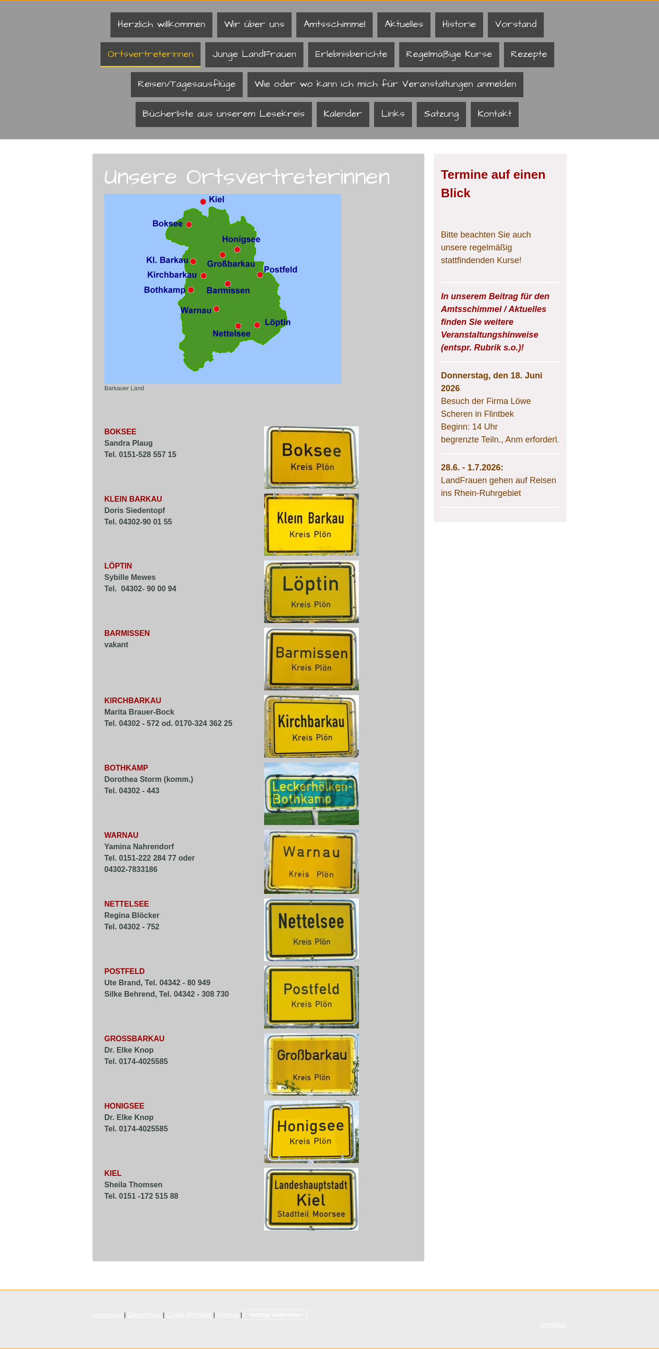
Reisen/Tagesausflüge (187, 84)
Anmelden (553, 1324)
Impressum (107, 1314)
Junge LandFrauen (254, 54)
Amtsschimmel (334, 24)
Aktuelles (403, 24)
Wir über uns (254, 24)
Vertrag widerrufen (275, 1314)
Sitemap (228, 1314)
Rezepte (529, 54)
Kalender (343, 113)
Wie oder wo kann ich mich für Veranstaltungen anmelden (385, 84)
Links (393, 113)
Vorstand (516, 24)
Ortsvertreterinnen (150, 54)
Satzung (441, 113)
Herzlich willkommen (161, 24)
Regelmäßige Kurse (449, 54)
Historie (459, 24)
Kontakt (495, 113)
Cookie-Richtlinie (188, 1314)
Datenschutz (144, 1314)
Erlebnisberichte (351, 54)
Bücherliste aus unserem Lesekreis (224, 113)
